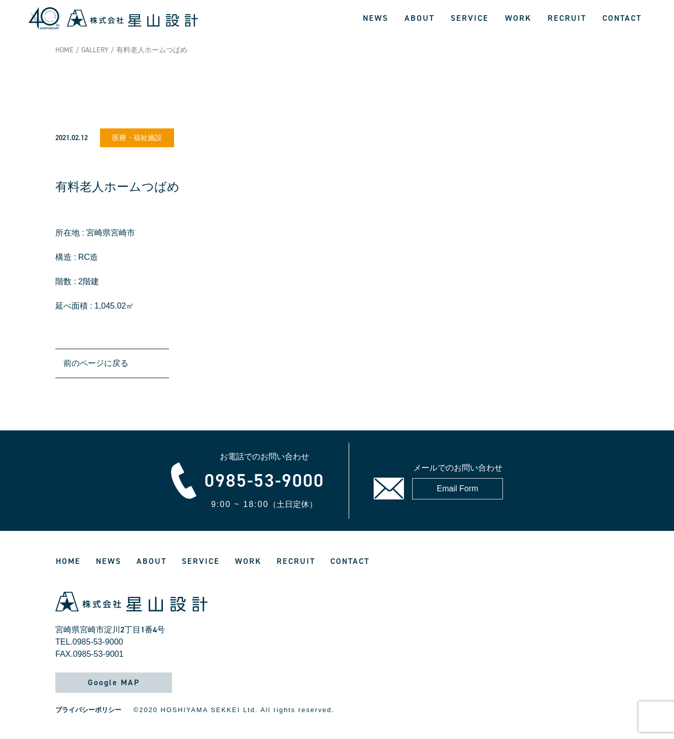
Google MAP (114, 682)
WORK (518, 18)
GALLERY (95, 50)
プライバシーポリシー (88, 710)
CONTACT (622, 18)
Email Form (458, 488)
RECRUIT (567, 18)
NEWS (375, 18)
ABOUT (419, 18)
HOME (64, 50)
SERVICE (470, 18)
